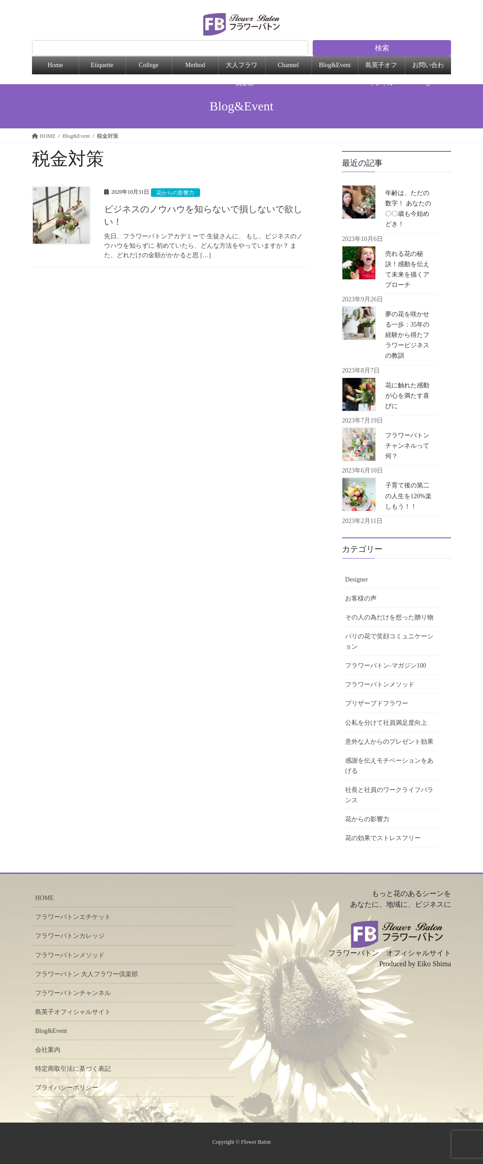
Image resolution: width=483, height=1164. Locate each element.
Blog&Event (335, 65)
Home (55, 65)
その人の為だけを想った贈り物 (389, 617)
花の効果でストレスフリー (383, 838)
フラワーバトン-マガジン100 (385, 665)
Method (195, 65)
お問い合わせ (428, 68)
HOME (44, 898)
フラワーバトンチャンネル (73, 993)
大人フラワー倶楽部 (241, 68)
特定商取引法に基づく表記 (73, 1068)
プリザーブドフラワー (376, 703)
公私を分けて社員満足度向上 (386, 722)
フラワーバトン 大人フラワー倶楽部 (86, 974)
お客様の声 (361, 598)
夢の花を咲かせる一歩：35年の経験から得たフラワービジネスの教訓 (407, 335)
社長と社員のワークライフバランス (389, 795)
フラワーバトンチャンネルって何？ (407, 445)
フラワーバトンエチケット (73, 917)
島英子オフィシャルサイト (73, 1012)
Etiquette (102, 65)
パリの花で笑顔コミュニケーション (389, 641)
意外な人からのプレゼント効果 (389, 741)
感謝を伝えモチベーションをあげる (389, 765)
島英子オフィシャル (381, 68)
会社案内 (47, 1049)
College (149, 65)
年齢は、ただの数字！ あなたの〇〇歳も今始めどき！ (408, 208)
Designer (356, 579)
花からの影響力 (177, 193)
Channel (288, 65)
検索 (382, 48)
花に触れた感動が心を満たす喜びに (407, 395)
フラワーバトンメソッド (380, 684)
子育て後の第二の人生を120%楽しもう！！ (408, 495)
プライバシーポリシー (66, 1087)
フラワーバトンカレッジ (70, 935)
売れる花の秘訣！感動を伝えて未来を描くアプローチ (407, 269)
